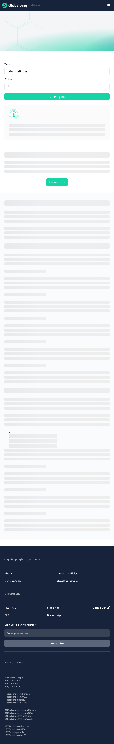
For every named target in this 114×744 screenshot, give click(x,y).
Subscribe (57, 643)
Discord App (54, 615)
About (8, 573)
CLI (6, 615)
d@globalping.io (67, 581)
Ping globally (11, 683)
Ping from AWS (12, 686)
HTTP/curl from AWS (15, 735)
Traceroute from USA (15, 696)
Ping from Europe (13, 677)
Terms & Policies (67, 573)
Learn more (57, 182)
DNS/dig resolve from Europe (20, 710)
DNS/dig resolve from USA (18, 713)
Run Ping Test (57, 97)
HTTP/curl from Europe (16, 726)
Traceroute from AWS (15, 702)
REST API (10, 607)
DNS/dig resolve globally (17, 716)
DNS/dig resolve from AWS (18, 718)
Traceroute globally (14, 699)
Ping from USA (12, 680)
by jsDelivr (34, 5)
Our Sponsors (12, 581)
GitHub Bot (101, 607)
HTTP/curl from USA (15, 729)
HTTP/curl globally (14, 732)
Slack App (53, 607)
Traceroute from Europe (17, 693)
